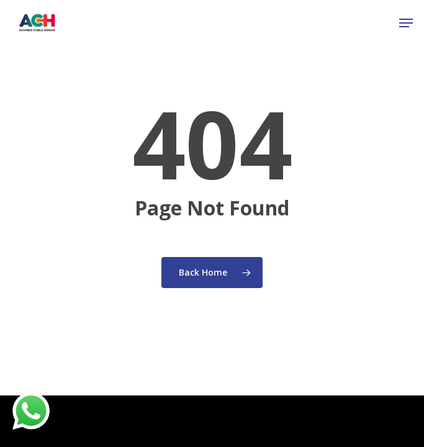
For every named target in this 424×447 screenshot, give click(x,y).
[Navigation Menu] (406, 23)
